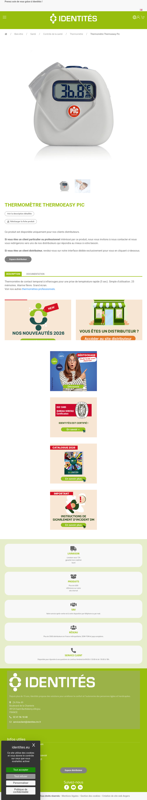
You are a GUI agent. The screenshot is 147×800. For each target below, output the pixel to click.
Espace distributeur (18, 259)
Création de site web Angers (116, 796)
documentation (35, 274)
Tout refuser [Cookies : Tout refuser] (20, 776)
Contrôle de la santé (53, 34)
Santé (33, 34)
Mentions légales (70, 796)
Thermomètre (76, 34)
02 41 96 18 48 (20, 717)
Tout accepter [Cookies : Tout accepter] (20, 769)
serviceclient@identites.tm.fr (27, 722)
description (13, 274)
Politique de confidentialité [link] (20, 790)
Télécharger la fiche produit (20, 221)
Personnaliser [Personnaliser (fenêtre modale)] (20, 783)
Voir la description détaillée (19, 213)
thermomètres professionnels (38, 289)
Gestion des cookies (90, 796)
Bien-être (19, 34)
